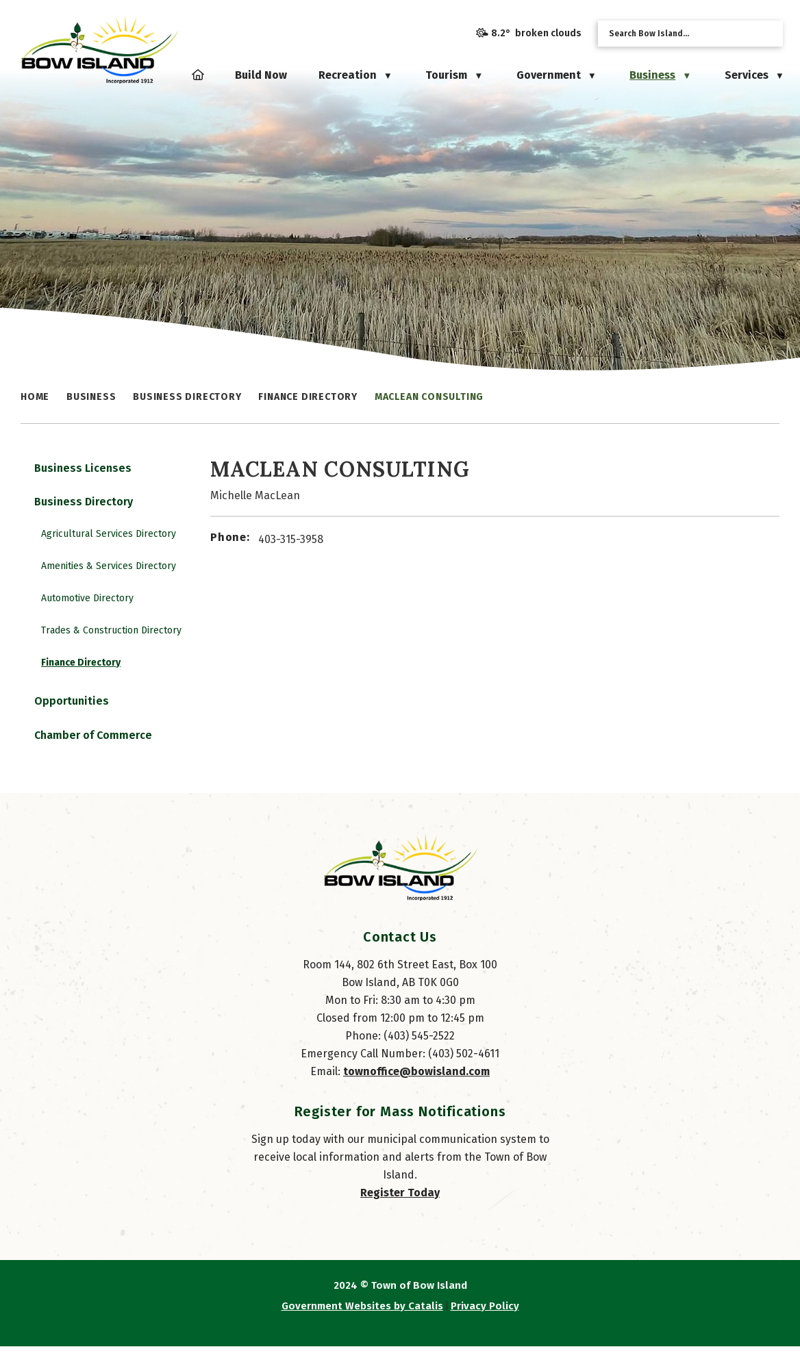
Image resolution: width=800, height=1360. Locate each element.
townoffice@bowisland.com (416, 1085)
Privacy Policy (485, 1319)
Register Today (400, 1206)
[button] (768, 33)
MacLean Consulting (429, 397)
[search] (679, 34)
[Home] (198, 75)
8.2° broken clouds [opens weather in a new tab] (536, 33)
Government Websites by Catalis (362, 1319)
